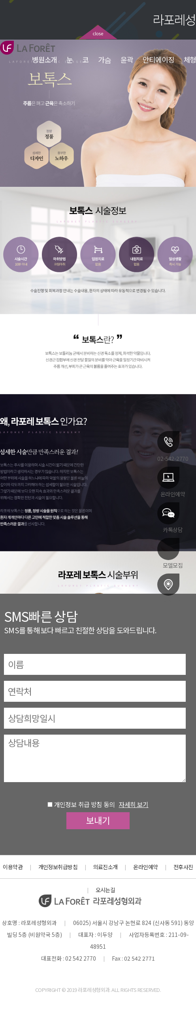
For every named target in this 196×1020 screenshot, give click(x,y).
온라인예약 (171, 482)
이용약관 (13, 867)
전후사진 (183, 867)
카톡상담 (170, 517)
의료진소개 (105, 867)
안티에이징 (158, 59)
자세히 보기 (133, 804)
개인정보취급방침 (58, 867)
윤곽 (127, 59)
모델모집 (170, 553)
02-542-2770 (172, 446)
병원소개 (44, 59)
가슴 (104, 59)
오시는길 (170, 589)
